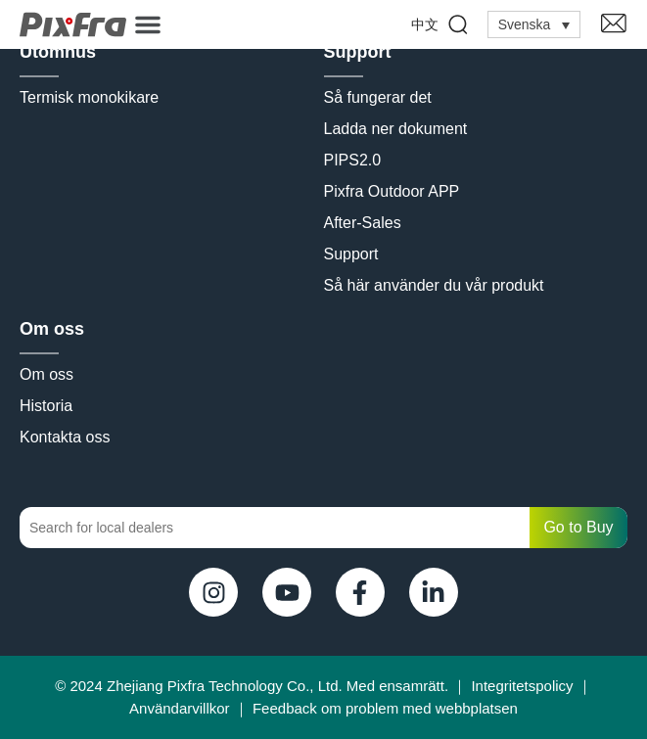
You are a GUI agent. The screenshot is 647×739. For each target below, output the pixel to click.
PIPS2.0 (353, 160)
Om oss (52, 329)
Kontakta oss (65, 437)
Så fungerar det (378, 97)
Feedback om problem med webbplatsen (385, 708)
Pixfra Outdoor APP (392, 191)
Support (358, 52)
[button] (147, 24)
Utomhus (58, 52)
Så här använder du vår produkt (434, 285)
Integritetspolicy (522, 685)
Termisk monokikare (89, 97)
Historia (46, 405)
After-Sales (362, 222)
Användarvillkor (179, 708)
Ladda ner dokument (396, 128)
